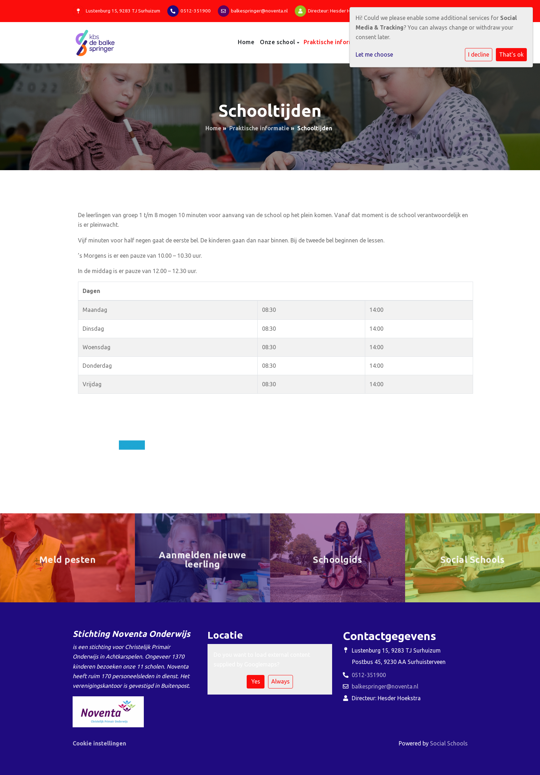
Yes (255, 681)
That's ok (511, 54)
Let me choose (374, 54)
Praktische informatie (335, 42)
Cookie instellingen (99, 743)
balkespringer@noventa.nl (259, 11)
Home (246, 42)
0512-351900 (195, 11)
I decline (478, 54)
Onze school (278, 42)
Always (280, 681)
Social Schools (449, 743)
